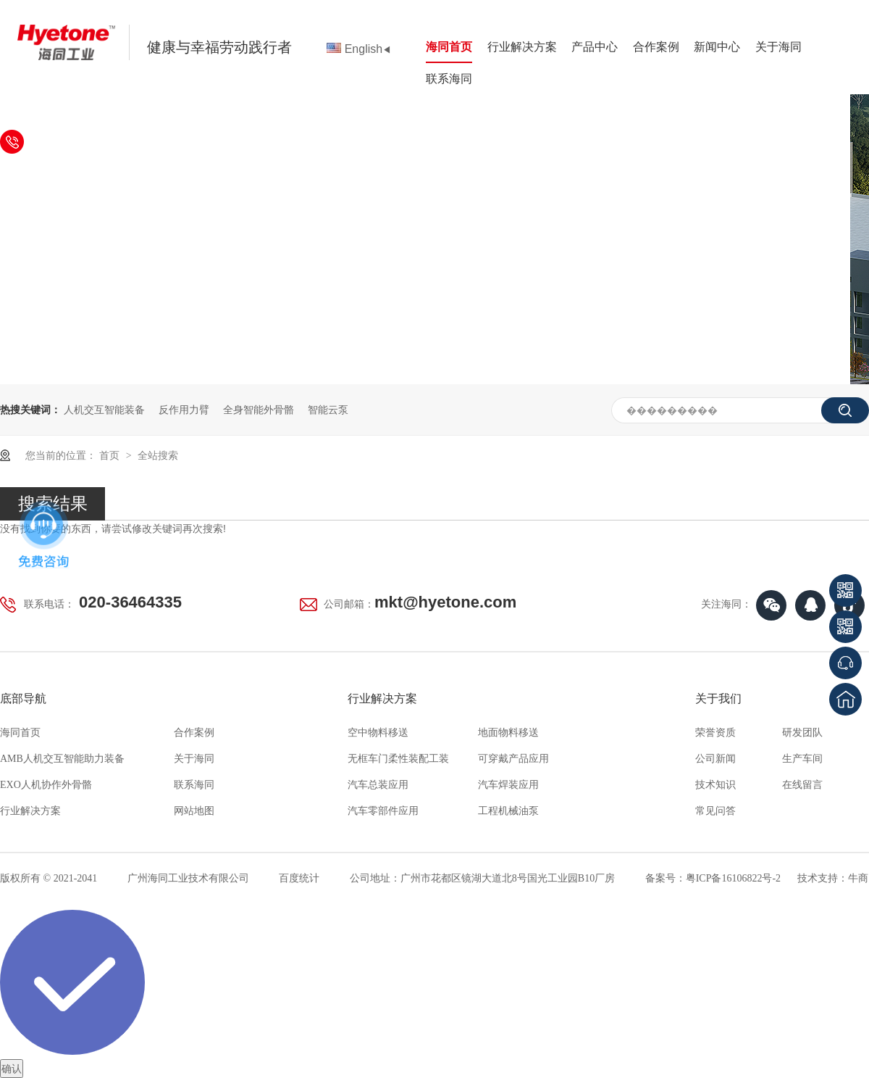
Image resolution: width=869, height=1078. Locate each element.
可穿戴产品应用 (513, 758)
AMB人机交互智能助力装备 (62, 758)
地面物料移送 (508, 732)
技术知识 (715, 784)
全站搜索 (158, 455)
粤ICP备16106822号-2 (733, 878)
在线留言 (802, 784)
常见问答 (715, 810)
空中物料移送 (378, 732)
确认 (11, 1068)
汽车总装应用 (378, 784)
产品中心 (594, 47)
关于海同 (778, 47)
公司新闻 (715, 758)
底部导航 (23, 698)
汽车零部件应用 (383, 810)
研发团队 (802, 732)
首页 (110, 455)
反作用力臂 (184, 409)
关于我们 (718, 698)
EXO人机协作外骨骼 (46, 784)
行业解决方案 (522, 47)
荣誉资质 (715, 732)
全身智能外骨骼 (258, 409)
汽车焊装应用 (508, 784)
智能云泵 (328, 409)
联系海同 (449, 78)
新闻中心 (717, 47)
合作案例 (656, 47)
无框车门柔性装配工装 (398, 758)
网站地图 (194, 810)
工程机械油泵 (508, 810)
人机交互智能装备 (104, 409)
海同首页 (449, 47)
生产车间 (802, 758)
